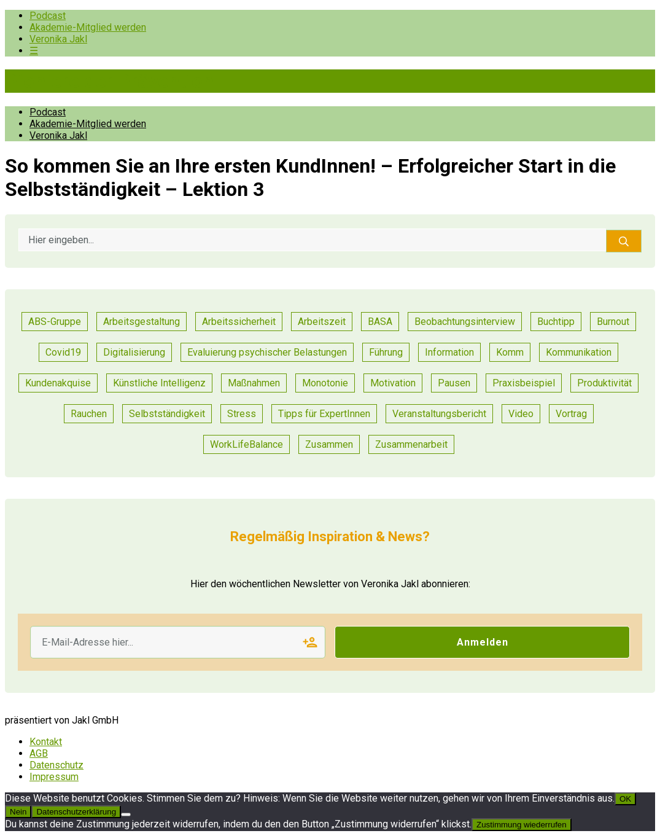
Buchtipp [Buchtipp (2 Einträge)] (556, 321)
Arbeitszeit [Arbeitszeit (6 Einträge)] (322, 321)
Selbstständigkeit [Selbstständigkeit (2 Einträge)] (167, 414)
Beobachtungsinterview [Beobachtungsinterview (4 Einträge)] (464, 321)
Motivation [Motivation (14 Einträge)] (393, 383)
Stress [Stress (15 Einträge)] (241, 414)
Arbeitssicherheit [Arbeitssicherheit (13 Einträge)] (239, 321)
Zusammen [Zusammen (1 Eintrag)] (329, 444)
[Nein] (126, 814)
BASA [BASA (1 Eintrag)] (380, 321)
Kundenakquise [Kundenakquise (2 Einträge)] (58, 383)
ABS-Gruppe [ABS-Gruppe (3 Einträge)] (54, 321)
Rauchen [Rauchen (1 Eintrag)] (89, 414)
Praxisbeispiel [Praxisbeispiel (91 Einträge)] (523, 383)
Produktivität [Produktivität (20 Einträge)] (604, 383)
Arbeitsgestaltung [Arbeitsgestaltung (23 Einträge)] (141, 321)
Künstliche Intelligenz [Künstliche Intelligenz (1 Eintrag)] (159, 383)
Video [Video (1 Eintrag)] (521, 414)
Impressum (54, 777)
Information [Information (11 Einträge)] (449, 352)
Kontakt (45, 742)
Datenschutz (56, 765)
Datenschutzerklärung (76, 811)
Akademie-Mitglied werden (87, 27)
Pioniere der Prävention (109, 81)
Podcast (47, 15)
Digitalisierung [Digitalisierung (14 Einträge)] (134, 352)
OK (625, 798)
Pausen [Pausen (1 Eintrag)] (454, 383)
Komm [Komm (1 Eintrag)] (510, 352)
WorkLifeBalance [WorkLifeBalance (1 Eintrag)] (246, 444)
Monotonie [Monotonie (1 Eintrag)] (325, 383)
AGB (38, 753)
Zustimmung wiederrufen (521, 824)
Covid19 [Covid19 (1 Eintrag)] (63, 352)
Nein (18, 811)
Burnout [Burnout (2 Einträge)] (613, 321)
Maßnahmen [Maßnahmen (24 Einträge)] (254, 383)
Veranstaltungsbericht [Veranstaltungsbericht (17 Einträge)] (439, 414)
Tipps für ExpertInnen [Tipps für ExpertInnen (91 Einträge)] (324, 414)
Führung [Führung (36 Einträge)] (386, 352)
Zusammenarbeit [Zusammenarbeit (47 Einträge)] (411, 444)
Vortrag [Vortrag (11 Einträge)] (571, 414)
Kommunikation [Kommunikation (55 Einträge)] (578, 352)
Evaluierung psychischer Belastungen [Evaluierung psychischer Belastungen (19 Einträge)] (267, 352)
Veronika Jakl (58, 39)
